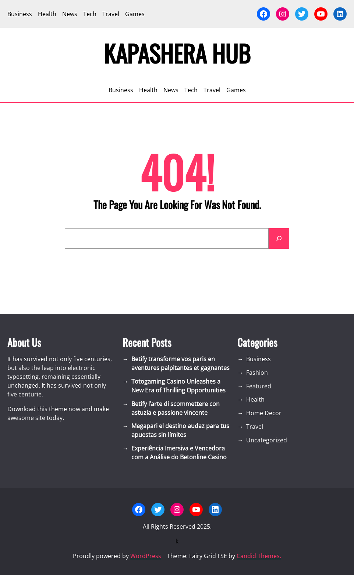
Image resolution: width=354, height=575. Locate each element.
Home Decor (264, 413)
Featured (258, 386)
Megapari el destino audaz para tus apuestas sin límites (180, 430)
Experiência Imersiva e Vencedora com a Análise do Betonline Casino (179, 452)
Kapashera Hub (177, 53)
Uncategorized (266, 440)
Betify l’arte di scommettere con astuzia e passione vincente (175, 408)
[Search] (279, 238)
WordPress (145, 556)
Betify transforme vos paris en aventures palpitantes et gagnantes (180, 363)
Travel (254, 427)
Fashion (257, 373)
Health (255, 399)
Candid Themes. (259, 556)
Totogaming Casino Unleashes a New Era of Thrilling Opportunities (178, 385)
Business (258, 359)
